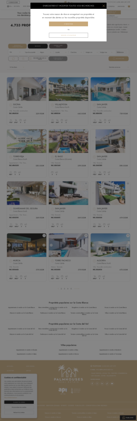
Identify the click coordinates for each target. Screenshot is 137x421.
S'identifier (68, 24)
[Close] (104, 6)
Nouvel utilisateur (68, 35)
